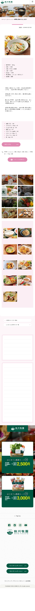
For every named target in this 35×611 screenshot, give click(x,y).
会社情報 (28, 581)
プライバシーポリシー (19, 581)
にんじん (11, 151)
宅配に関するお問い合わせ (15, 571)
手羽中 (6, 151)
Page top (18, 516)
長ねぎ (19, 151)
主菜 (12, 153)
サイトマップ (8, 581)
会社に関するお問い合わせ (15, 565)
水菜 (23, 151)
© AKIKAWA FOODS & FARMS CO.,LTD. (13, 586)
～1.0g (8, 153)
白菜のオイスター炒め (11, 320)
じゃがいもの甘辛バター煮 (12, 324)
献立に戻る (8, 144)
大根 (15, 151)
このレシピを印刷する (18, 159)
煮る (26, 151)
